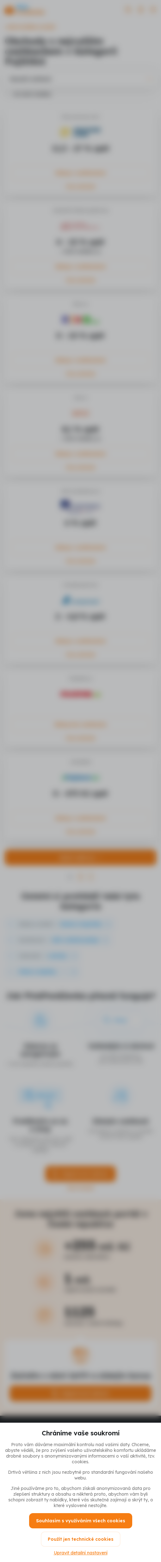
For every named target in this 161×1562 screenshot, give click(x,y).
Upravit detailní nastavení (81, 1553)
